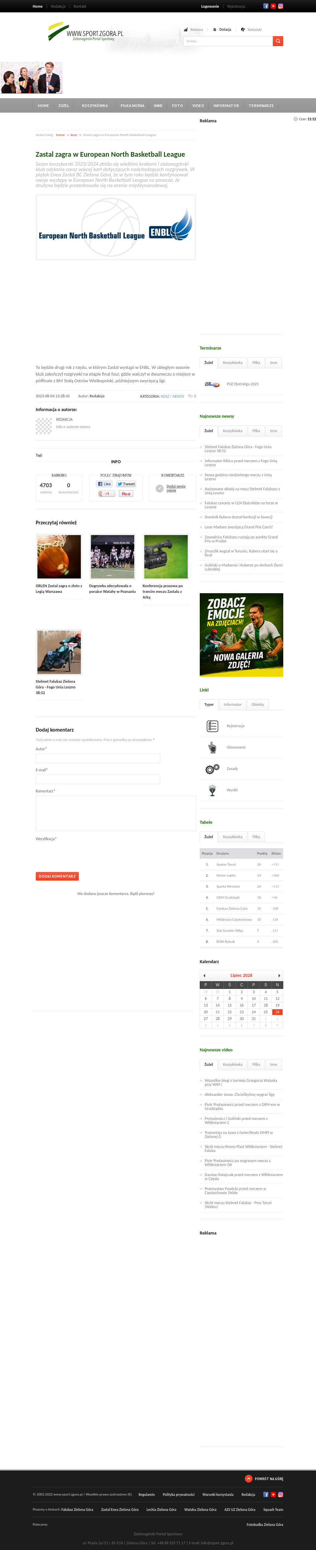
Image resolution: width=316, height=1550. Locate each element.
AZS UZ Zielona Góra (240, 1510)
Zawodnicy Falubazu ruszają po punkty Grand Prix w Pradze (241, 539)
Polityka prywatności (178, 1495)
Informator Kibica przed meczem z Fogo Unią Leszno (241, 463)
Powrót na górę (269, 1478)
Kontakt (80, 6)
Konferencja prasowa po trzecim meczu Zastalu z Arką (163, 592)
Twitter (273, 6)
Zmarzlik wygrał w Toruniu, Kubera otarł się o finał (241, 553)
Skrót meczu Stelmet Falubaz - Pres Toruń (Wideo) (238, 1204)
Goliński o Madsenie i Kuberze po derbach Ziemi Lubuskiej (244, 567)
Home (38, 6)
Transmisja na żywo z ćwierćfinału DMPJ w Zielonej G (239, 1134)
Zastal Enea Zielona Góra (120, 1510)
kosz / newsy (172, 396)
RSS (280, 6)
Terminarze (261, 105)
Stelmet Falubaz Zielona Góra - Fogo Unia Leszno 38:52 (55, 687)
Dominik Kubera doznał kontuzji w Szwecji (239, 517)
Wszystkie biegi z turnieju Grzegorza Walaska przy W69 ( (241, 1082)
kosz (74, 135)
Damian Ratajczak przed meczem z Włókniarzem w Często (244, 1176)
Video (198, 105)
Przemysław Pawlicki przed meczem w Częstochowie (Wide (235, 1190)
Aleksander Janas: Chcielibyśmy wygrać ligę (240, 1094)
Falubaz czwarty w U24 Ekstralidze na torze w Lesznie (241, 505)
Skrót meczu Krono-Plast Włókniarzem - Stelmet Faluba (243, 1148)
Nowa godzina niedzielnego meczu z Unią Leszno (238, 477)
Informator (226, 105)
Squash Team (273, 1510)
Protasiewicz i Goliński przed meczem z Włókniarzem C (236, 1120)
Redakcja (58, 6)
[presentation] (86, 854)
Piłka (256, 362)
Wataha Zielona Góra (200, 1510)
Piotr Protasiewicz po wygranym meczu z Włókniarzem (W (238, 1162)
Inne (158, 105)
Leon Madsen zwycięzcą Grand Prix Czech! (239, 527)
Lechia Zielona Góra (161, 1510)
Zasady (221, 769)
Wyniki (221, 790)
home (60, 135)
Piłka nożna (132, 105)
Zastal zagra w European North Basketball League (110, 154)
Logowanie (210, 6)
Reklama (196, 29)
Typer (209, 704)
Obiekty (258, 704)
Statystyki (255, 29)
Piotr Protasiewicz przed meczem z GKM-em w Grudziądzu (242, 1106)
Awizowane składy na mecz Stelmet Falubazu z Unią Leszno (242, 491)
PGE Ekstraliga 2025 (232, 384)
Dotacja (225, 29)
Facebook (266, 6)
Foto (177, 105)
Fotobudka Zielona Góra (265, 1525)
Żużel (63, 105)
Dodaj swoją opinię (176, 489)
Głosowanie (225, 747)
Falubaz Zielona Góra (77, 1510)
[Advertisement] (184, 77)
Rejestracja (236, 6)
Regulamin (147, 1495)
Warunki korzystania (217, 1495)
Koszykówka (95, 105)
